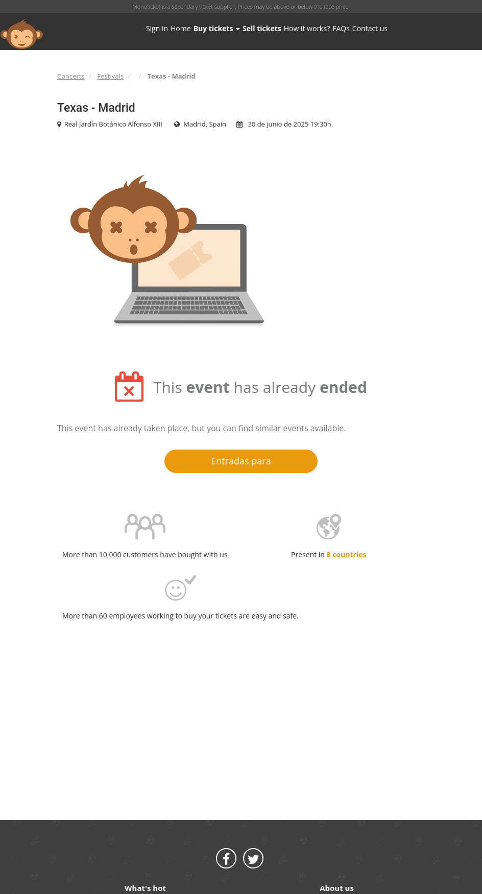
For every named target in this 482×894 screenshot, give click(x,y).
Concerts (71, 76)
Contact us (370, 28)
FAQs (341, 28)
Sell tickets (262, 28)
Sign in (157, 28)
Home (181, 28)
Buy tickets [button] (217, 28)
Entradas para (241, 461)
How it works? (307, 28)
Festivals (111, 76)
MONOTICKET (21, 34)
